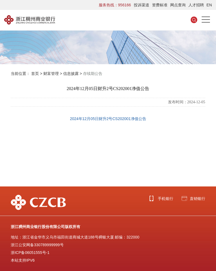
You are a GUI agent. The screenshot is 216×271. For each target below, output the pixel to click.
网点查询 (178, 5)
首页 (35, 73)
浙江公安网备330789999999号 (37, 245)
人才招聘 (196, 5)
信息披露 (71, 73)
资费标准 (159, 5)
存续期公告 (92, 73)
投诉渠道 (141, 5)
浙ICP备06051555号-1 (30, 252)
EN (209, 5)
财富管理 (51, 73)
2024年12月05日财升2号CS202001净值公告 (108, 118)
